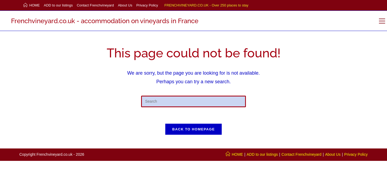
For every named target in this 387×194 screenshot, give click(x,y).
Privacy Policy (147, 5)
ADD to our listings (58, 5)
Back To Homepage (193, 129)
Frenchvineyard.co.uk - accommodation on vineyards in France (104, 21)
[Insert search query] (193, 101)
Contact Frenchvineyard (95, 5)
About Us (125, 5)
